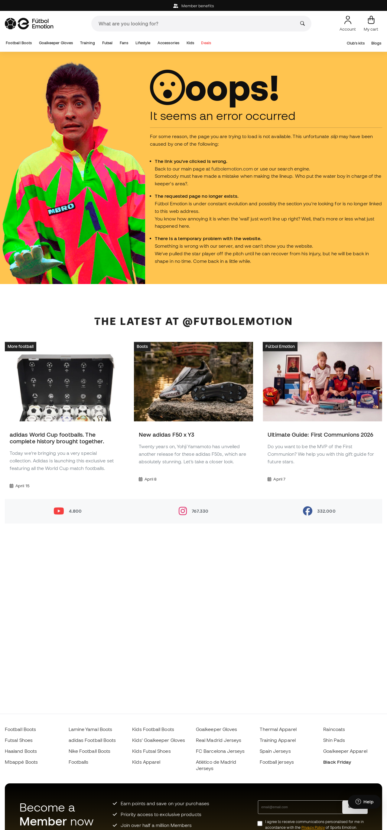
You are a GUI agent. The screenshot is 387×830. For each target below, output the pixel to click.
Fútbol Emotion (280, 346)
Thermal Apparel (278, 729)
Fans (124, 43)
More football (21, 346)
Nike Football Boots (89, 751)
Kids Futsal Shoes (151, 751)
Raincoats (334, 729)
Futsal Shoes (19, 740)
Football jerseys (277, 762)
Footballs (79, 762)
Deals (206, 43)
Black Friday (337, 762)
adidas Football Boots (92, 740)
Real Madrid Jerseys (218, 740)
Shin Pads (334, 740)
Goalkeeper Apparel (345, 751)
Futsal (107, 43)
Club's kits (356, 43)
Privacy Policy (313, 827)
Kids (190, 43)
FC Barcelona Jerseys (220, 751)
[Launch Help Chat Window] (364, 802)
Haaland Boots (21, 751)
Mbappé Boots (21, 762)
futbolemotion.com (232, 168)
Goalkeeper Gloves (56, 43)
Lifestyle (143, 43)
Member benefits (193, 6)
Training (87, 43)
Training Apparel (278, 740)
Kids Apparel (146, 762)
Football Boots (19, 43)
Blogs (376, 43)
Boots (142, 346)
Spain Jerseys (275, 751)
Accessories (168, 43)
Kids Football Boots (153, 729)
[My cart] (371, 23)
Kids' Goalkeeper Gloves (158, 740)
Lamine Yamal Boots (90, 729)
